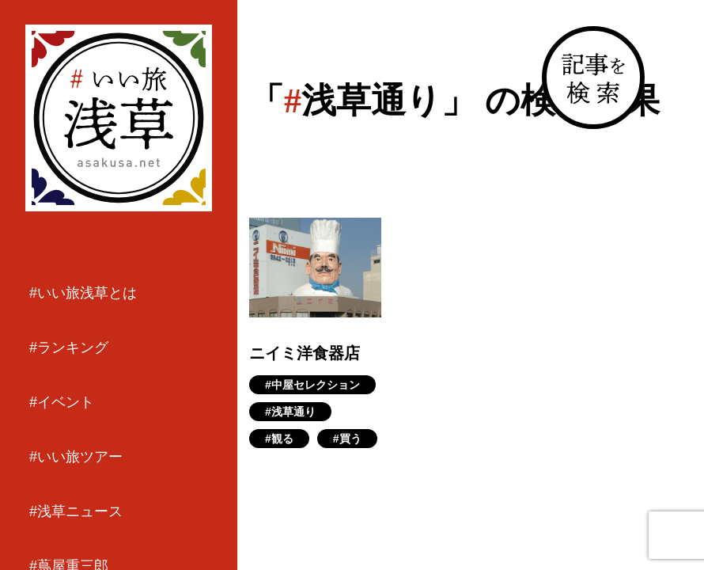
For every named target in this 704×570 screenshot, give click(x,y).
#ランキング (68, 347)
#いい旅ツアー (76, 457)
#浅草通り (290, 411)
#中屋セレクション (312, 384)
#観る (279, 438)
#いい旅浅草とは (83, 293)
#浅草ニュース (76, 511)
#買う (347, 438)
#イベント (61, 402)
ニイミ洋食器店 (304, 353)
